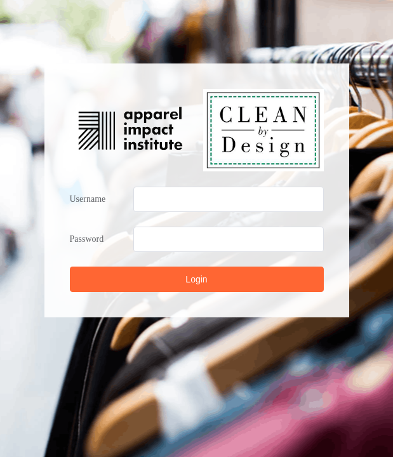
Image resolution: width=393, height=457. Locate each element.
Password (87, 239)
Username (88, 199)
